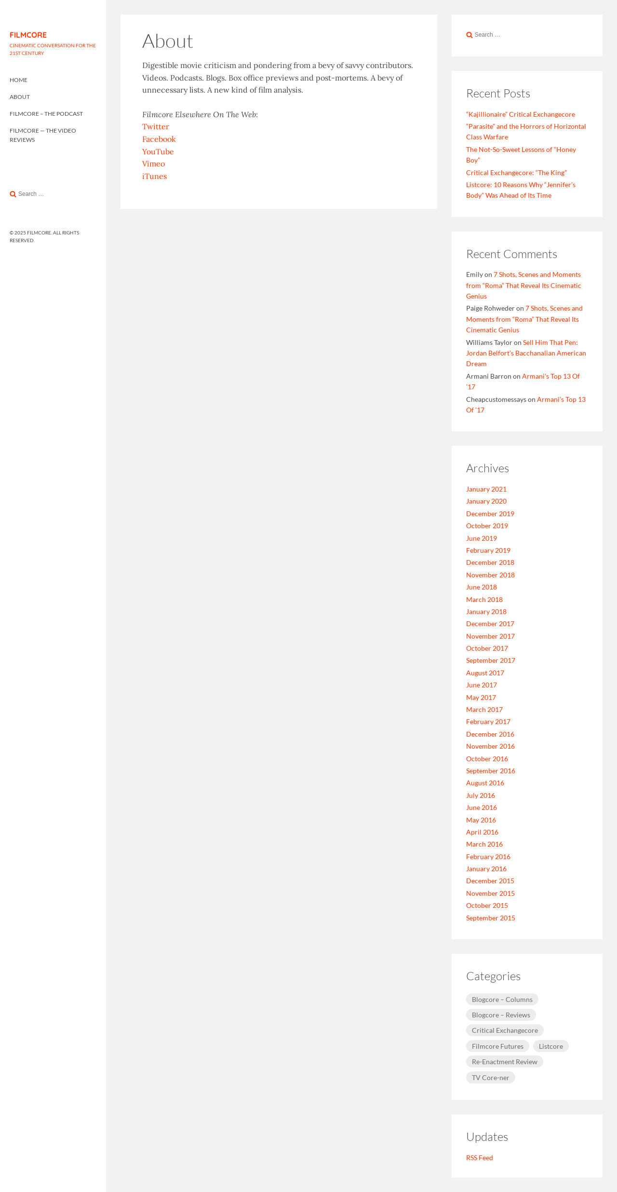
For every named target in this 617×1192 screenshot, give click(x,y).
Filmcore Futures (497, 1046)
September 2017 (490, 660)
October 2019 (487, 525)
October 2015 (487, 905)
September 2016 (490, 771)
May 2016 (481, 820)
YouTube (158, 151)
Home (18, 79)
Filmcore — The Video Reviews (43, 135)
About (20, 96)
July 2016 (480, 795)
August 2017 (485, 673)
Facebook (159, 139)
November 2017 (490, 636)
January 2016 (486, 868)
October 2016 (487, 758)
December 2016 (490, 734)
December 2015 (490, 881)
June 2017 (481, 685)
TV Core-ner (491, 1077)
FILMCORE (28, 35)
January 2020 (486, 501)
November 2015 (490, 893)
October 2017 (487, 648)
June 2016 (481, 807)
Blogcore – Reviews (501, 1015)
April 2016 (482, 832)
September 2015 (490, 918)
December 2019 (490, 513)
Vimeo (153, 163)
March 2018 (484, 599)
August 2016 (485, 783)
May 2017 (481, 697)
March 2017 (484, 709)
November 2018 (490, 575)
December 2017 (490, 623)
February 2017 (488, 721)
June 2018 (481, 587)
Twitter (155, 126)
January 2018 (486, 611)
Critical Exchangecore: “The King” (516, 172)
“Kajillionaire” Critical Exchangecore (520, 114)
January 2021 (486, 489)
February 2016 (488, 856)
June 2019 (481, 538)
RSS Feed (479, 1157)
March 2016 (484, 844)
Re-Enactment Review (504, 1061)
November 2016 (490, 746)
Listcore (551, 1046)
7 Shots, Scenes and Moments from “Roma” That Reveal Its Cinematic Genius (523, 285)
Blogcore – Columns (502, 999)
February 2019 (488, 550)
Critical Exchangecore (505, 1030)
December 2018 (490, 562)
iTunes (154, 176)
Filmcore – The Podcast (46, 113)
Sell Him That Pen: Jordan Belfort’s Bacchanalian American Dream (526, 353)
